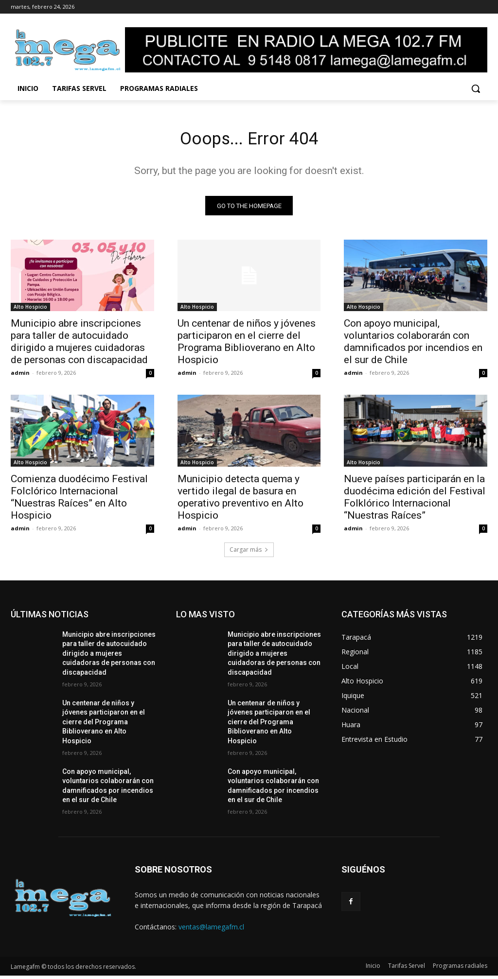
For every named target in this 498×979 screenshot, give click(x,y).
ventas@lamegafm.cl (211, 930)
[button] (475, 88)
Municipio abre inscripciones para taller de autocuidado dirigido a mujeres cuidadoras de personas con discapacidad (79, 345)
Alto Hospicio (30, 310)
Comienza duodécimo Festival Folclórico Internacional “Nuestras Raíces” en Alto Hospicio (79, 500)
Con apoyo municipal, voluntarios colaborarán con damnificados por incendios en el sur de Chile (413, 345)
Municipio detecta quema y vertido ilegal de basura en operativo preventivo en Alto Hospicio (240, 500)
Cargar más (249, 553)
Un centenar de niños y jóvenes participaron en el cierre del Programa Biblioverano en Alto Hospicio (247, 345)
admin (20, 376)
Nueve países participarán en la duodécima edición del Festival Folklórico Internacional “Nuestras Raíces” (414, 500)
